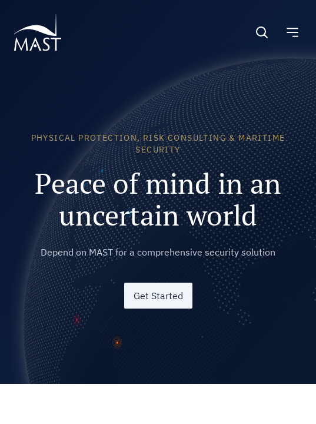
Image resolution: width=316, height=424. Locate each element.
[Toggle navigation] (292, 32)
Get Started (158, 296)
